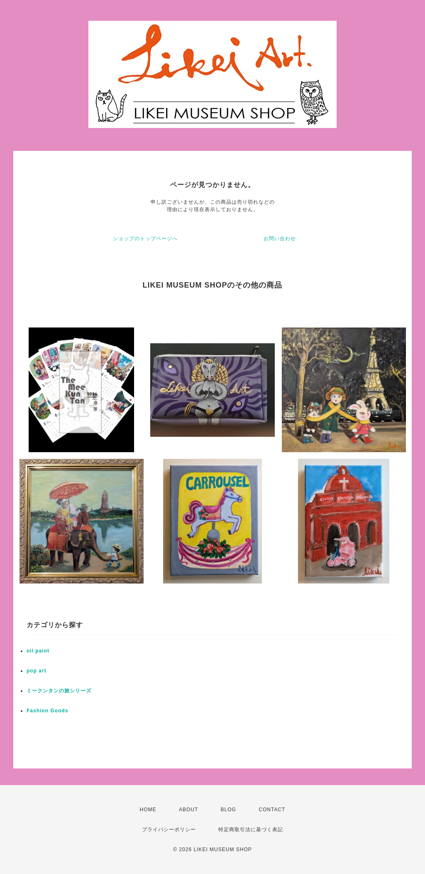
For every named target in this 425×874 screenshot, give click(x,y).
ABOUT (188, 809)
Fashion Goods (47, 711)
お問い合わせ (280, 238)
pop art (36, 671)
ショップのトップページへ (145, 238)
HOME (148, 809)
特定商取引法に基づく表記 (250, 829)
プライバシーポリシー (169, 829)
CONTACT (272, 809)
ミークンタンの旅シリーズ (59, 691)
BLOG (228, 809)
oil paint (38, 651)
